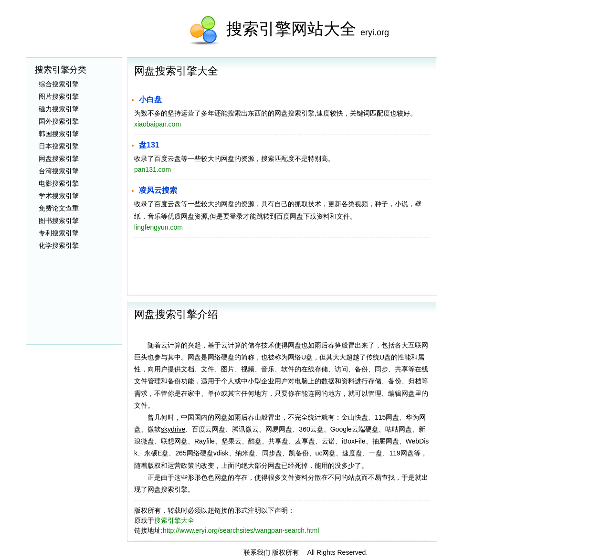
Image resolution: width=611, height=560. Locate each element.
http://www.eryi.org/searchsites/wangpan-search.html (241, 530)
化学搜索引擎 (59, 245)
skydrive (173, 429)
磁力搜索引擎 (59, 109)
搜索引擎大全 (174, 520)
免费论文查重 (59, 208)
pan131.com (152, 169)
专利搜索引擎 (59, 233)
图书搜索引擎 (59, 220)
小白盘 (150, 99)
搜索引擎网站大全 (291, 29)
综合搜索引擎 (59, 84)
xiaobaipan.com (157, 124)
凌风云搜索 (158, 190)
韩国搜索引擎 (59, 133)
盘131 (149, 145)
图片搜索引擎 (59, 96)
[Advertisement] (513, 200)
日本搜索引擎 (59, 146)
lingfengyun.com (158, 227)
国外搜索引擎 (59, 121)
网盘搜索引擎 (59, 158)
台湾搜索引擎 (59, 171)
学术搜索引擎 (59, 196)
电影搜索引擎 (59, 183)
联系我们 (256, 552)
